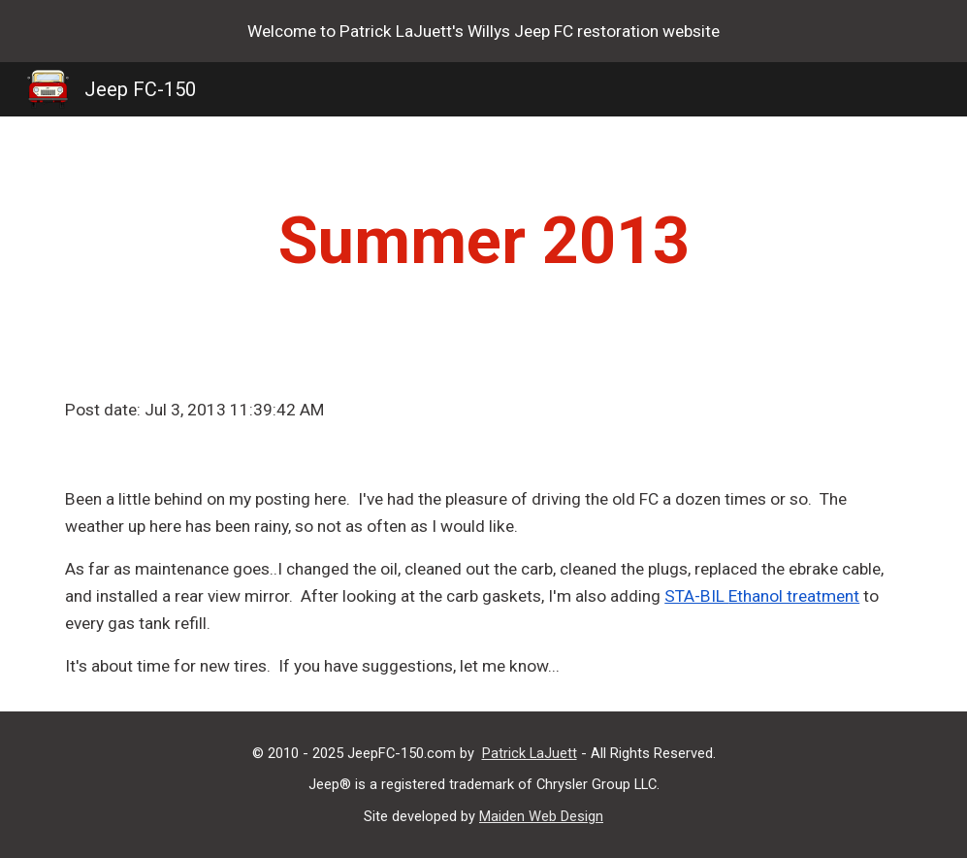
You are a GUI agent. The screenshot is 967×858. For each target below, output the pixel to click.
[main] (483, 240)
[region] (483, 31)
